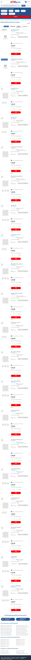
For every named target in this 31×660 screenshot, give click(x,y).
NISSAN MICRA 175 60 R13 (5, 644)
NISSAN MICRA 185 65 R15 (5, 637)
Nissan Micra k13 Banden (5, 650)
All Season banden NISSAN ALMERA (6, 628)
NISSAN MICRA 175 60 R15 (20, 642)
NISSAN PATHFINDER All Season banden (22, 624)
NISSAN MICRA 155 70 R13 (5, 640)
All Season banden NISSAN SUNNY (6, 630)
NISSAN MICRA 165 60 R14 (20, 638)
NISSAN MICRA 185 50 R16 (5, 642)
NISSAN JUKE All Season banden (21, 626)
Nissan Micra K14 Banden (20, 650)
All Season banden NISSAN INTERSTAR (22, 631)
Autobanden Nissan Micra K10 (5, 651)
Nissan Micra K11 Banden (5, 648)
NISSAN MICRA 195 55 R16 (20, 637)
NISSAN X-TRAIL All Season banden (6, 626)
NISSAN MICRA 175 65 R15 (5, 641)
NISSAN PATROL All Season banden (21, 623)
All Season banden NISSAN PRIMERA (22, 628)
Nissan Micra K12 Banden (20, 648)
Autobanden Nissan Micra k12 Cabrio (22, 651)
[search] (10, 6)
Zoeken (23, 5)
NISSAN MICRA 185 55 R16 (20, 641)
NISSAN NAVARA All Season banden (6, 627)
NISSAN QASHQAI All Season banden (6, 623)
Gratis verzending (18, 46)
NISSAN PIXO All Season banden (21, 627)
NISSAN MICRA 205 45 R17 (5, 638)
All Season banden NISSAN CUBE (6, 631)
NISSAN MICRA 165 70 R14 (20, 640)
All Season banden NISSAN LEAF (21, 630)
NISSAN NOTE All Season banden (6, 624)
